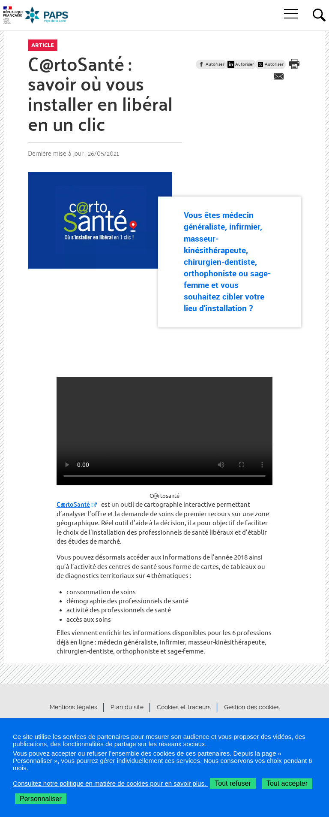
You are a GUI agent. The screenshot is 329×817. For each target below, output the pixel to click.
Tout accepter (287, 783)
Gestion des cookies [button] (252, 707)
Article (42, 45)
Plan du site (127, 707)
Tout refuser (233, 783)
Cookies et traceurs (184, 707)
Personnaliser (41, 798)
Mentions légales (73, 707)
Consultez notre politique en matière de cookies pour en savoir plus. (110, 783)
